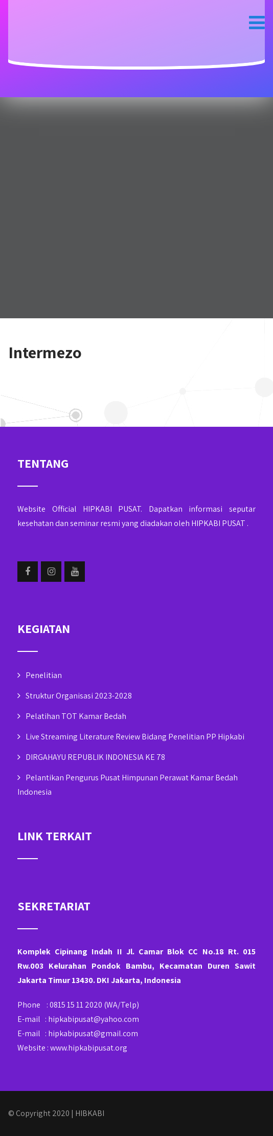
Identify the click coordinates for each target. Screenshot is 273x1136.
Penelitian (44, 675)
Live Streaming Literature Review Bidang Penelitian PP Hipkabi (135, 736)
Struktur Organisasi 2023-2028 (79, 695)
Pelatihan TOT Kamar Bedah (76, 716)
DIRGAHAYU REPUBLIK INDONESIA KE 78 (95, 757)
